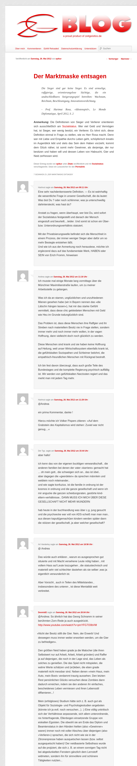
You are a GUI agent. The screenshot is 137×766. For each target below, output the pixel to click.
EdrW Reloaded (51, 48)
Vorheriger (112, 59)
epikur (58, 59)
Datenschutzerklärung (71, 48)
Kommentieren (34, 48)
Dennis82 (42, 612)
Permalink (80, 167)
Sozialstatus (69, 126)
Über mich (20, 48)
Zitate (70, 164)
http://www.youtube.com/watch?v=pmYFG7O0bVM (67, 625)
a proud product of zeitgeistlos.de (82, 36)
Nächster (126, 59)
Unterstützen (90, 48)
